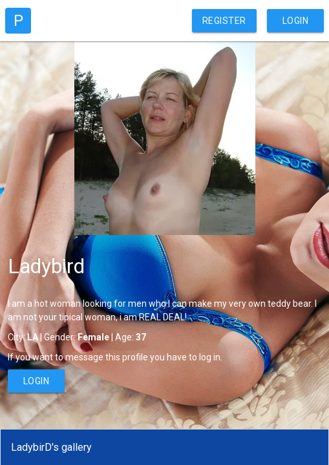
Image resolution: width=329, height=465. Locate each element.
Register (224, 21)
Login (295, 21)
